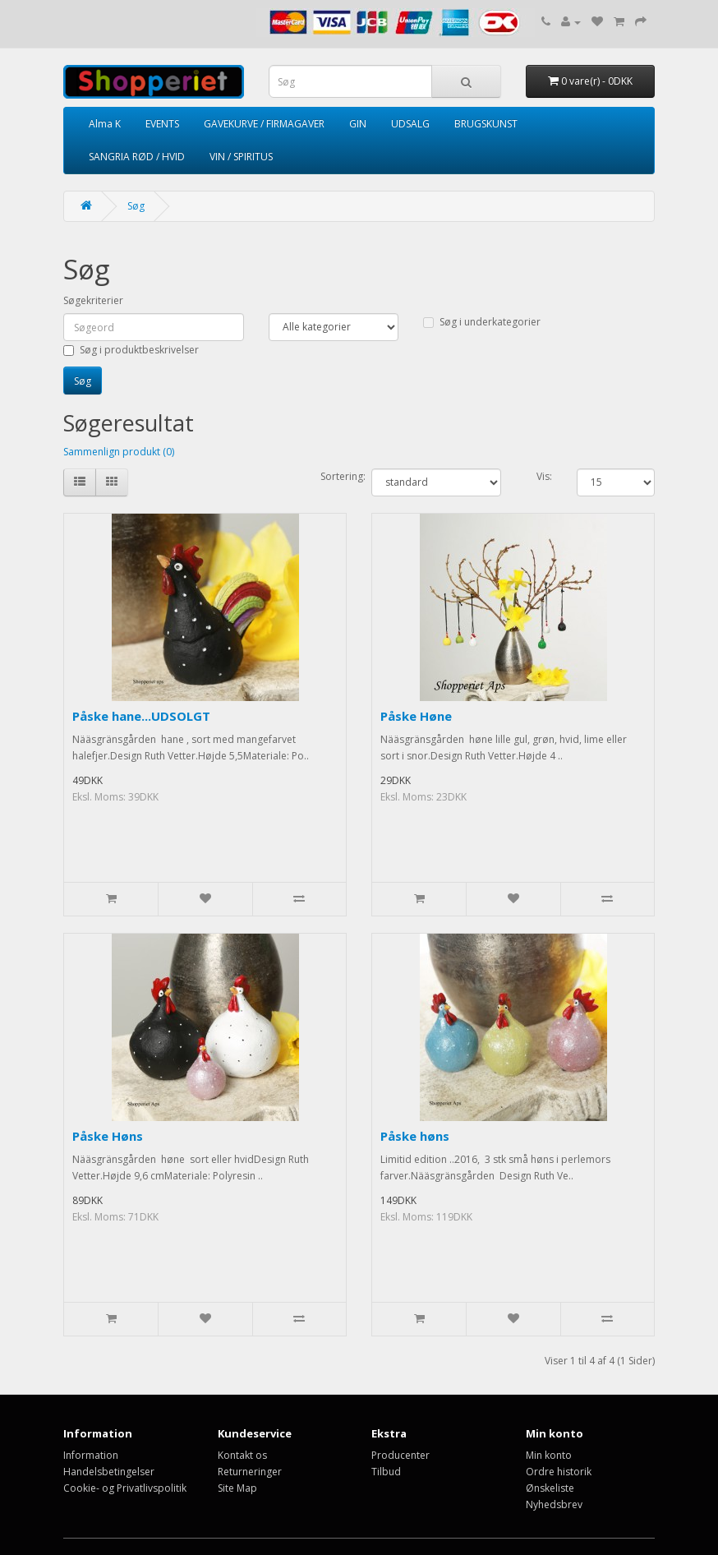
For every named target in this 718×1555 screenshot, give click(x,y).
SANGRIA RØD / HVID (137, 157)
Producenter (400, 1455)
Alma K (105, 124)
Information (90, 1455)
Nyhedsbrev (554, 1504)
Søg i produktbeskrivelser (131, 350)
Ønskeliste (550, 1488)
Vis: (544, 476)
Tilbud (386, 1472)
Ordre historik (558, 1472)
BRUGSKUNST (486, 124)
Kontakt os (242, 1455)
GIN (357, 124)
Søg (136, 206)
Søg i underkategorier (482, 322)
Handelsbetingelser (108, 1472)
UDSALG (410, 124)
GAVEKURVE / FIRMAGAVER (264, 124)
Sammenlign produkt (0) (118, 452)
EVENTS (162, 124)
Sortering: (333, 476)
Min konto (549, 1455)
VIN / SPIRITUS (241, 157)
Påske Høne (416, 716)
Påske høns (414, 1136)
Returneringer (250, 1472)
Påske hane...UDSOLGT (141, 716)
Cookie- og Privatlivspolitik (124, 1488)
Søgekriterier (93, 300)
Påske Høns (107, 1136)
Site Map (237, 1488)
